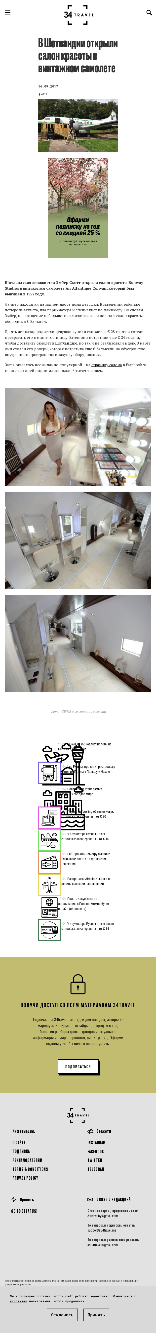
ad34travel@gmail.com (102, 1245)
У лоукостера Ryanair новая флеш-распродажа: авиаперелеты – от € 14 (86, 926)
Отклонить (62, 1314)
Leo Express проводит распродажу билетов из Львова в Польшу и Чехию (86, 769)
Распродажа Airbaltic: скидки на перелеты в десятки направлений (84, 881)
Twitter (94, 1160)
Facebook (95, 1151)
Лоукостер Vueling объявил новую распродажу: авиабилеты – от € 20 (86, 813)
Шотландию (66, 343)
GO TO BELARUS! (24, 1211)
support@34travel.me (101, 1230)
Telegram (95, 1169)
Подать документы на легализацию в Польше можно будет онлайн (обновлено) (83, 903)
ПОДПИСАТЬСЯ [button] (78, 1066)
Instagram (96, 1142)
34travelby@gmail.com (102, 1216)
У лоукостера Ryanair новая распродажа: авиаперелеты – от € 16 (83, 836)
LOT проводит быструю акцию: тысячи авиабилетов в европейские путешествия (84, 858)
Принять (96, 1314)
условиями (18, 1301)
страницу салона (106, 364)
